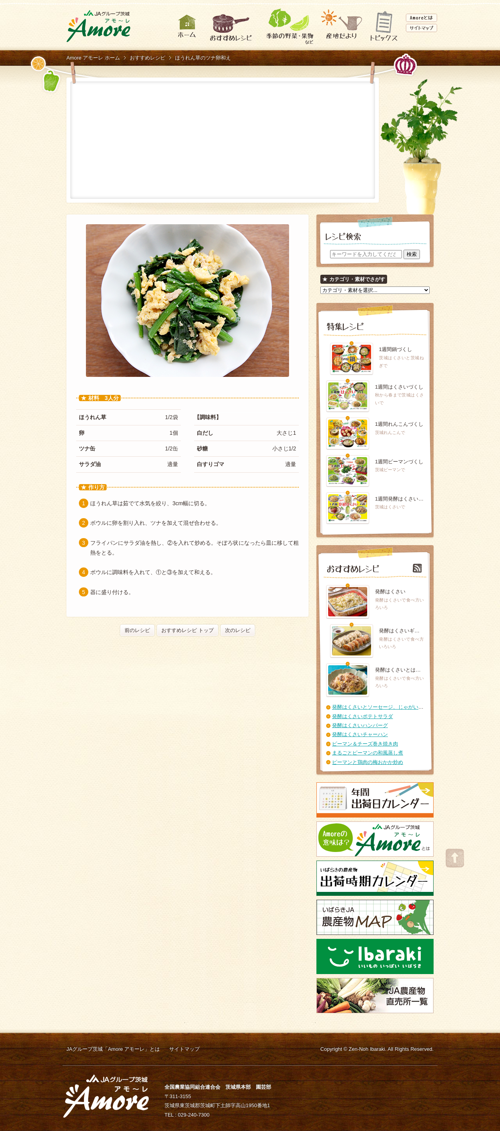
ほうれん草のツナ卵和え (203, 58)
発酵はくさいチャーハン (360, 734)
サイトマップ (184, 1049)
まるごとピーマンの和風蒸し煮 (367, 753)
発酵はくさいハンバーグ (360, 725)
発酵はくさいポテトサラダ (362, 716)
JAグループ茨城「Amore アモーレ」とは (113, 1049)
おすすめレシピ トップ (187, 630)
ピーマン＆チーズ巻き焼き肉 (365, 744)
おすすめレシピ (147, 58)
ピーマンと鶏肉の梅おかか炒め (367, 762)
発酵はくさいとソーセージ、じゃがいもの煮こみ (388, 707)
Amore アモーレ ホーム (93, 58)
